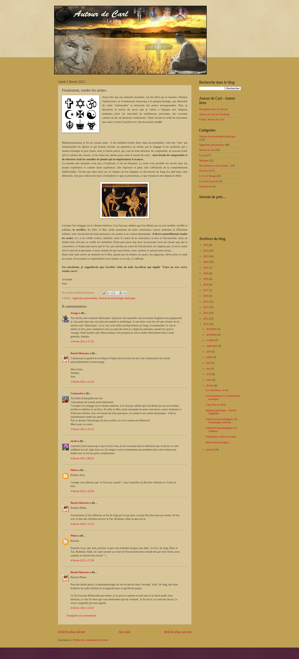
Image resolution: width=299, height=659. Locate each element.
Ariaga (74, 313)
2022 (206, 262)
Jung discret (205, 186)
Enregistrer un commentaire (81, 615)
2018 (206, 284)
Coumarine (77, 393)
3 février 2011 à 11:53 (82, 429)
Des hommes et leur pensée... (214, 165)
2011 (206, 324)
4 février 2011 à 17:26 (82, 560)
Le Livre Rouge (207, 176)
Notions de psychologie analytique (117, 298)
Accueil (124, 632)
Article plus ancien (177, 632)
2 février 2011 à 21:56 (82, 381)
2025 (206, 245)
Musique (203, 160)
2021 (206, 267)
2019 (206, 279)
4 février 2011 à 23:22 (82, 608)
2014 (206, 307)
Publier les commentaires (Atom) (90, 640)
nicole (74, 441)
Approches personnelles (84, 298)
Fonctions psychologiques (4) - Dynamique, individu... (222, 421)
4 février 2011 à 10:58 (82, 491)
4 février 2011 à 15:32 (82, 524)
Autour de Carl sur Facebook (214, 114)
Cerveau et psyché (208, 181)
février (210, 385)
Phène (74, 470)
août (208, 351)
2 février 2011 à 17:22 (82, 341)
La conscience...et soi (217, 390)
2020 (206, 273)
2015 (206, 301)
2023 (206, 256)
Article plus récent (71, 632)
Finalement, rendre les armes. (221, 436)
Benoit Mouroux (80, 353)
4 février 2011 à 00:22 (82, 458)
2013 (206, 312)
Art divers (204, 170)
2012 (206, 318)
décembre (211, 328)
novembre (212, 334)
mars (209, 379)
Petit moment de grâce (217, 442)
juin (208, 362)
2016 (206, 295)
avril (209, 374)
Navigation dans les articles (213, 109)
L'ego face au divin (216, 404)
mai (208, 368)
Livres (202, 155)
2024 (206, 250)
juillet (209, 357)
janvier (210, 449)
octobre (210, 340)
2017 (206, 290)
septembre (212, 345)
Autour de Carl (207, 150)
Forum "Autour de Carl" (212, 119)
